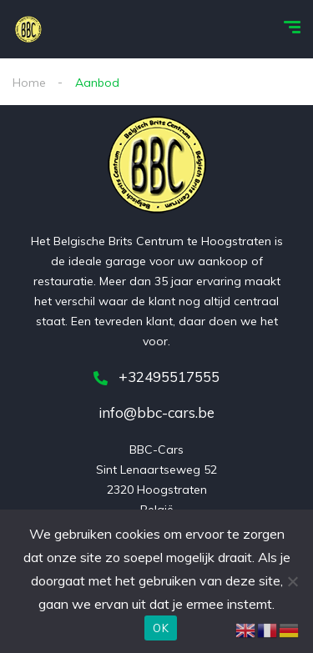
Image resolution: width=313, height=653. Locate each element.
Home (29, 82)
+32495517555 (156, 376)
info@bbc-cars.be (156, 412)
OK (161, 628)
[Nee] (292, 581)
